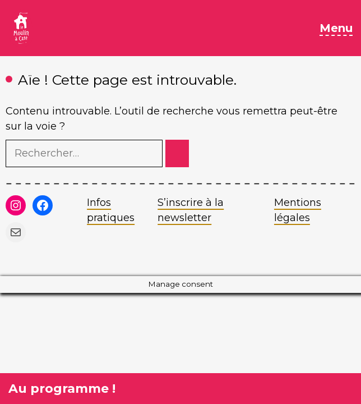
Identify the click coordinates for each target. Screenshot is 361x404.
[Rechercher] (177, 153)
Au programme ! (61, 388)
